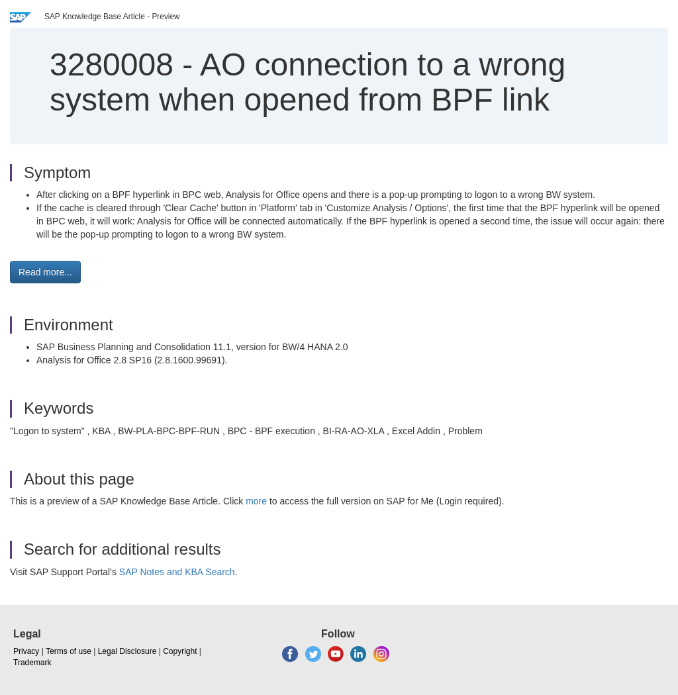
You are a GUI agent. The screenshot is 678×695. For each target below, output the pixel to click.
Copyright (180, 651)
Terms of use (68, 651)
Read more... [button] (45, 272)
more (256, 501)
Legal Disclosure (127, 651)
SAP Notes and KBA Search (177, 572)
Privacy (26, 651)
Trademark (32, 662)
